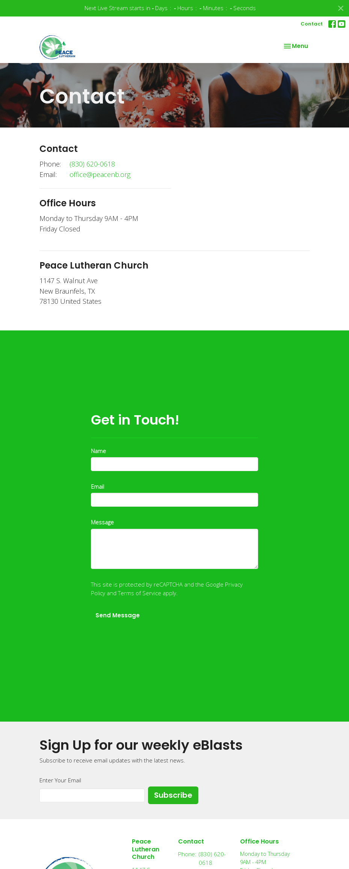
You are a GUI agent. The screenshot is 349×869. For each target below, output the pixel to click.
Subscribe (173, 795)
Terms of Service (139, 593)
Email (97, 486)
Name (98, 451)
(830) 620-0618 (92, 163)
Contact (312, 23)
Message (102, 522)
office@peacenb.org (99, 174)
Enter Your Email (60, 780)
